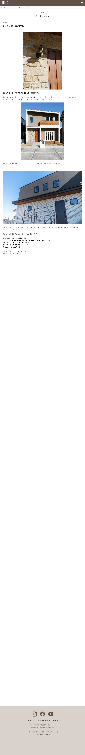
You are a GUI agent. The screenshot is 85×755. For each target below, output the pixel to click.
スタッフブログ (12, 7)
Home (3, 7)
